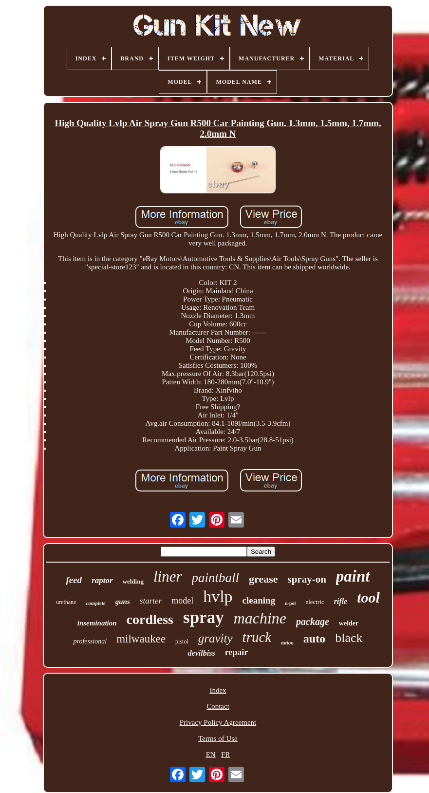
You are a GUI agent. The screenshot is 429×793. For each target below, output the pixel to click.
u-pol (290, 603)
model (182, 600)
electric (314, 601)
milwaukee (141, 639)
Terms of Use (218, 738)
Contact (217, 706)
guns (122, 601)
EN (211, 754)
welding (133, 581)
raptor (102, 580)
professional (90, 641)
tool (368, 597)
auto (314, 638)
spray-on (306, 579)
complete (95, 603)
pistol (181, 641)
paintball (216, 577)
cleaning (259, 600)
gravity (215, 638)
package (312, 621)
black (348, 638)
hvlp (217, 596)
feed (74, 580)
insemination (97, 623)
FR (225, 754)
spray (203, 617)
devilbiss (201, 653)
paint (353, 576)
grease (263, 579)
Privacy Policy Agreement (218, 722)
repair (236, 652)
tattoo (287, 642)
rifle (341, 601)
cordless (150, 619)
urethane (66, 602)
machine (260, 618)
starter (151, 600)
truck (257, 637)
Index (217, 690)
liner (167, 576)
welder (348, 623)
